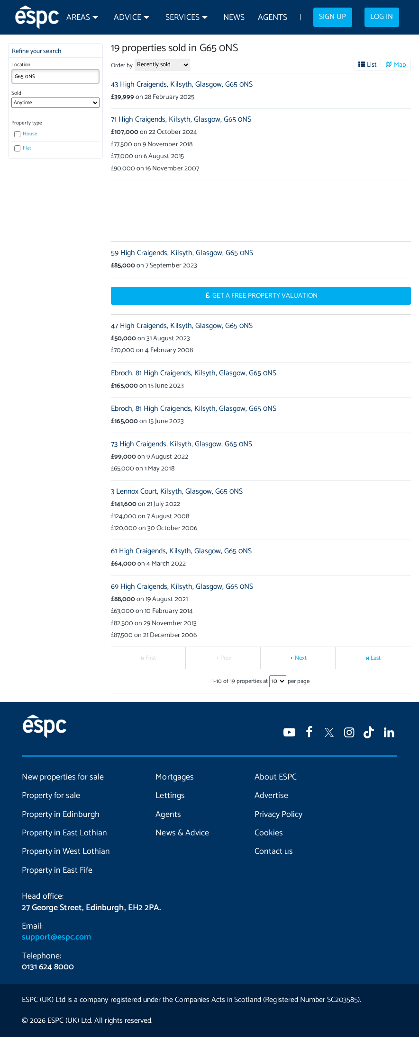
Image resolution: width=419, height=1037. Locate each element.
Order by (122, 66)
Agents (272, 18)
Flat (22, 148)
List (372, 65)
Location (20, 65)
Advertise (271, 796)
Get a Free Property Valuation (265, 295)
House (25, 134)
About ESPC (276, 777)
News (234, 18)
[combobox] (55, 76)
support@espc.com (56, 937)
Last (376, 658)
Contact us (274, 851)
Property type (26, 123)
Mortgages (174, 777)
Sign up (332, 17)
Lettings (169, 796)
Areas (78, 18)
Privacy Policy (278, 814)
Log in (381, 17)
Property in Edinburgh (61, 814)
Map (400, 65)
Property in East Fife (57, 870)
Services (182, 18)
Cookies (269, 833)
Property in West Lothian (66, 851)
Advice (127, 18)
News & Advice (182, 833)
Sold (16, 93)
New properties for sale (63, 777)
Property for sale (51, 796)
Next (301, 658)
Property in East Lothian (64, 833)
